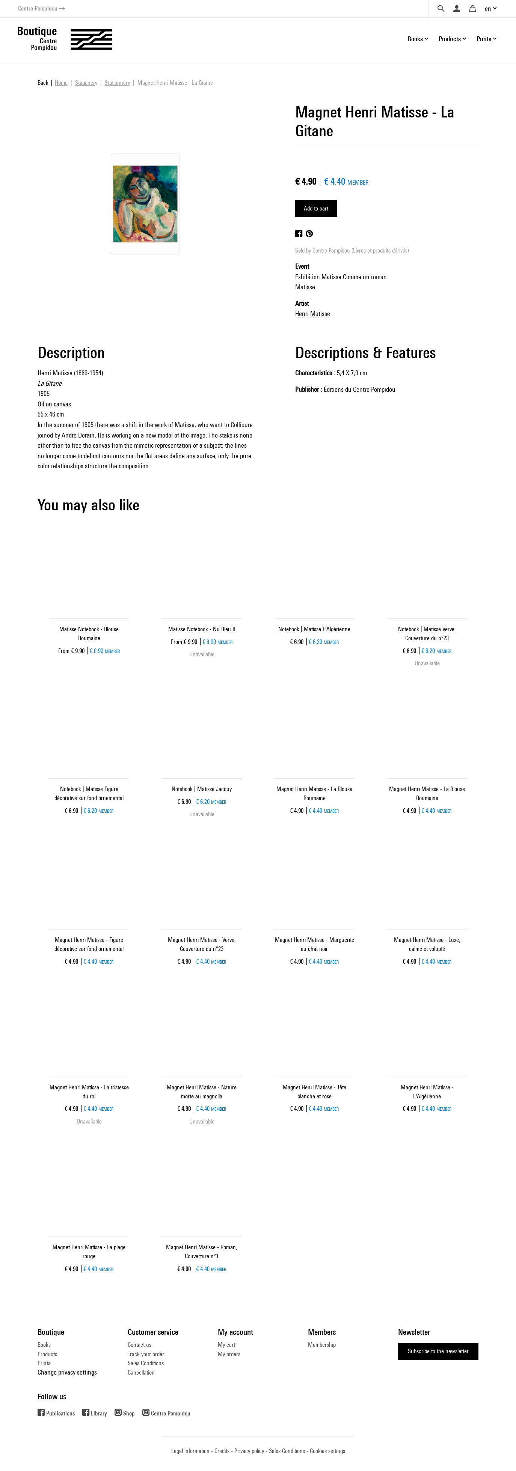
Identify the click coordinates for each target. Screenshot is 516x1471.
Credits (221, 1450)
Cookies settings (327, 1450)
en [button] (488, 8)
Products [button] (450, 39)
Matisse (305, 287)
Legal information (190, 1450)
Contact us (139, 1344)
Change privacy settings (67, 1372)
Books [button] (415, 39)
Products (47, 1354)
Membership (322, 1344)
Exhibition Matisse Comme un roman (341, 277)
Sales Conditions (146, 1363)
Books (44, 1344)
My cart (226, 1344)
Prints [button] (484, 39)
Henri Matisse (312, 313)
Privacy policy (249, 1450)
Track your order (146, 1354)
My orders (229, 1354)
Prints (44, 1363)
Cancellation (141, 1372)
